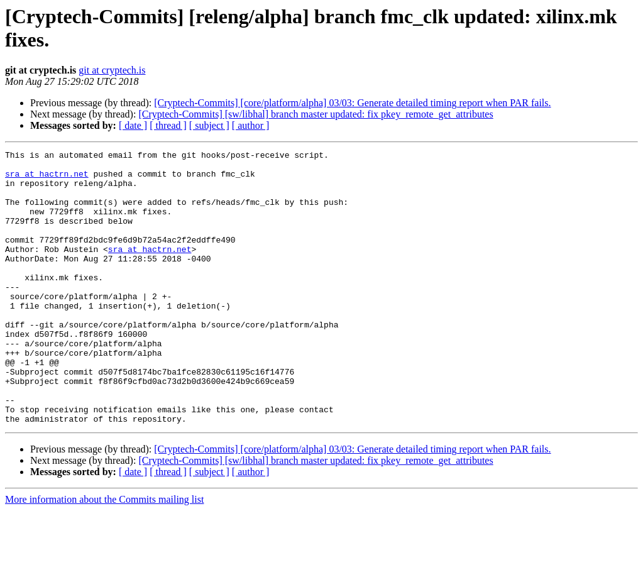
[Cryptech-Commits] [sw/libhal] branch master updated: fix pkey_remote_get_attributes (315, 114)
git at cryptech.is (112, 70)
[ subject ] (209, 125)
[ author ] (251, 125)
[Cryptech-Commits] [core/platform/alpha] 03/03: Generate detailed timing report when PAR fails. (352, 102)
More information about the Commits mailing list (104, 554)
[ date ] (133, 125)
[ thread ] (168, 125)
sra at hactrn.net (47, 179)
